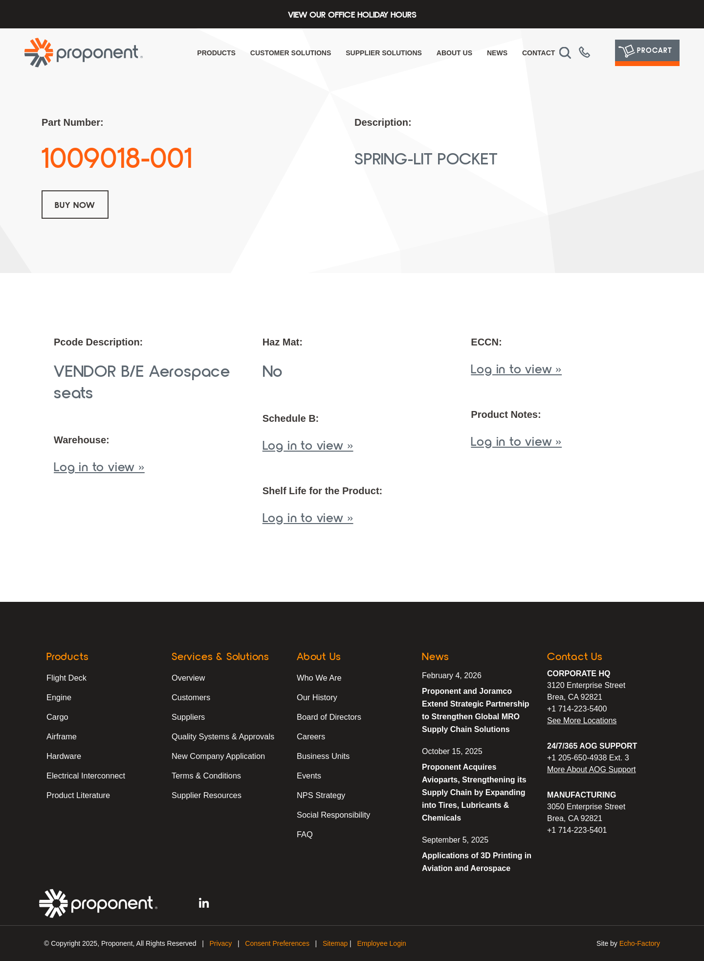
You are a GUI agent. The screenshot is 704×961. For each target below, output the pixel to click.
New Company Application (217, 756)
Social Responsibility (333, 814)
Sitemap (335, 943)
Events (309, 775)
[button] (565, 53)
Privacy (220, 943)
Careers (311, 736)
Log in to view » (99, 466)
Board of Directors (328, 716)
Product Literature (77, 795)
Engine (58, 697)
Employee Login (381, 943)
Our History (316, 697)
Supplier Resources (206, 795)
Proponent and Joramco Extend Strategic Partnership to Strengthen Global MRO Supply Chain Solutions (475, 710)
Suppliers (188, 716)
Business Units (323, 756)
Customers (190, 697)
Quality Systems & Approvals (222, 736)
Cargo (57, 716)
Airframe (61, 736)
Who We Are (319, 677)
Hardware (63, 756)
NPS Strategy (320, 795)
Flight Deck (66, 677)
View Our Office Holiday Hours (352, 14)
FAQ (304, 834)
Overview (188, 677)
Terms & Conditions (206, 775)
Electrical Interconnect (84, 775)
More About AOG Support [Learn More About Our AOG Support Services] (591, 769)
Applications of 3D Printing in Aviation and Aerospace (476, 861)
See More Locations (581, 720)
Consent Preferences (277, 943)
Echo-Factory (639, 943)
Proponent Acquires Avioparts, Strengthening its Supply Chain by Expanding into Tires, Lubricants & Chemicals (474, 792)
